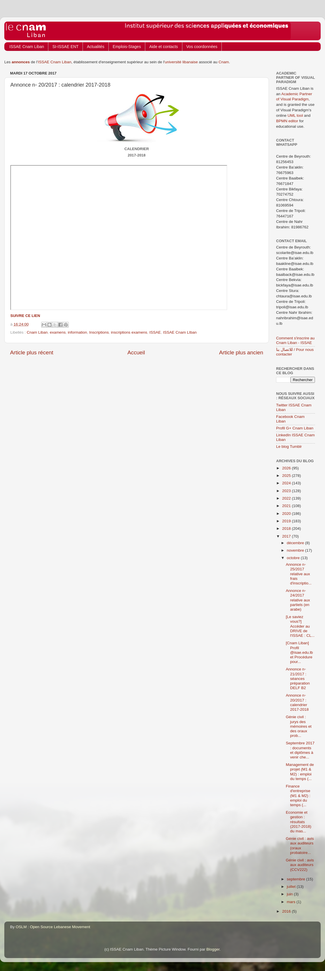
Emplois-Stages (127, 46)
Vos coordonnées (201, 46)
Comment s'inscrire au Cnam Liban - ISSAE (295, 340)
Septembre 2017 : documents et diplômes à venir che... (300, 750)
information (77, 332)
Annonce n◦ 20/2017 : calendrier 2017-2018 (297, 702)
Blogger (213, 949)
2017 (287, 536)
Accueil (136, 352)
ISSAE (155, 332)
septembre (296, 879)
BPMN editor (287, 121)
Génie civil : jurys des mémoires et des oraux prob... (298, 726)
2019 (287, 521)
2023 (287, 491)
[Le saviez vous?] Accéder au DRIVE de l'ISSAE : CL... (300, 626)
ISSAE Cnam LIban (180, 332)
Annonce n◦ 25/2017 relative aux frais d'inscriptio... (299, 573)
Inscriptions (99, 332)
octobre (294, 558)
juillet (292, 886)
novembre (296, 550)
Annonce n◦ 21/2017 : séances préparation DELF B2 (298, 678)
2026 (287, 468)
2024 (287, 483)
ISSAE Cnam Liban (26, 46)
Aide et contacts (163, 46)
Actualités (95, 46)
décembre (296, 543)
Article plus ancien (241, 352)
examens (58, 332)
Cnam (224, 62)
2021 (287, 506)
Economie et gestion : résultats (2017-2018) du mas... (298, 821)
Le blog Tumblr (289, 446)
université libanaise (181, 62)
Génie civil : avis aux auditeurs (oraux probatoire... (300, 845)
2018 (287, 528)
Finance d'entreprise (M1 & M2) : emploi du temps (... (298, 795)
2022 (287, 498)
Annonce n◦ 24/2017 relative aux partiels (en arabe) (298, 599)
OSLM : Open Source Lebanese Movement (53, 927)
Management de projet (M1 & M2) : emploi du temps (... (300, 771)
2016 (287, 911)
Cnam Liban (37, 332)
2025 (287, 475)
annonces (21, 62)
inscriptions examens (129, 332)
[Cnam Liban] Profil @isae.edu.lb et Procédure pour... (299, 652)
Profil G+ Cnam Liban (294, 428)
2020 (287, 513)
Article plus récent (31, 352)
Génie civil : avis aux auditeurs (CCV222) (300, 864)
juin (290, 894)
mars (292, 902)
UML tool (295, 115)
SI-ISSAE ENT (65, 46)
